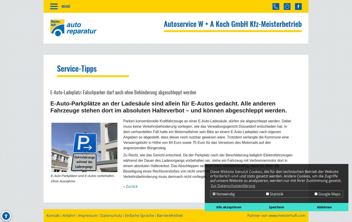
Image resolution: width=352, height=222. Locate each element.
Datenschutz (111, 215)
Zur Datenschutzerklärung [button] (233, 185)
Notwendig (224, 194)
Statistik (274, 194)
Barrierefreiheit (170, 215)
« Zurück (130, 186)
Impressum (88, 215)
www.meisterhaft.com (287, 215)
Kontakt (53, 215)
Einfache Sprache (139, 215)
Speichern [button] (276, 207)
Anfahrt (69, 215)
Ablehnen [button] (324, 207)
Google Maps (328, 194)
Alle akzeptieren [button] (228, 207)
